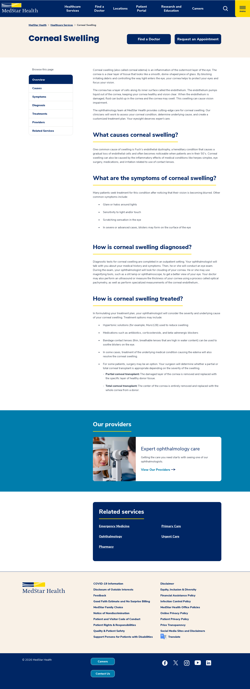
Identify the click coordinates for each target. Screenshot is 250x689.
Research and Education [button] (171, 9)
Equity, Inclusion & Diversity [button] (178, 590)
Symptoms (39, 97)
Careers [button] (197, 8)
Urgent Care (170, 537)
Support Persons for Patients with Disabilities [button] (123, 637)
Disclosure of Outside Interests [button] (113, 590)
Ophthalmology (110, 537)
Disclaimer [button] (167, 584)
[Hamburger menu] (242, 8)
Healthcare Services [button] (73, 9)
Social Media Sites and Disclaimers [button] (182, 631)
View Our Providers (155, 470)
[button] (225, 8)
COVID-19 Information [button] (108, 584)
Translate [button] (174, 637)
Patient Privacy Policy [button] (174, 619)
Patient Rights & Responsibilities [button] (114, 625)
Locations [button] (120, 8)
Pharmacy (106, 547)
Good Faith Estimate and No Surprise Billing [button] (121, 601)
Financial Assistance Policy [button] (177, 595)
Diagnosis (38, 105)
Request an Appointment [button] (198, 39)
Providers (38, 122)
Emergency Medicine (114, 526)
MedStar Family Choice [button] (108, 607)
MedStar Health (38, 25)
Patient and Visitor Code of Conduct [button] (116, 619)
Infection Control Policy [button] (175, 601)
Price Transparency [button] (173, 625)
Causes (37, 88)
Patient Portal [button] (141, 9)
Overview (38, 80)
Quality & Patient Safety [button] (109, 631)
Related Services (43, 131)
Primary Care (171, 526)
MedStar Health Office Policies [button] (180, 607)
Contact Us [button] (103, 674)
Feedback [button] (99, 595)
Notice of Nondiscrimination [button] (111, 613)
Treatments (39, 114)
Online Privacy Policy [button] (174, 613)
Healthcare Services (62, 25)
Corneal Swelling (86, 25)
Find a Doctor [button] (99, 9)
